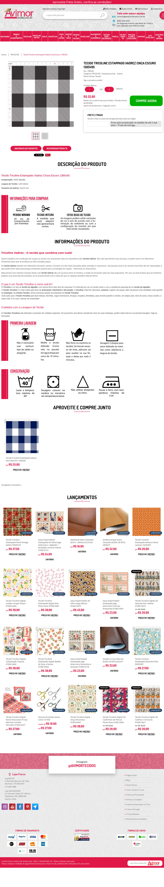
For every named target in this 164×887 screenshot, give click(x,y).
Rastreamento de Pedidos (136, 819)
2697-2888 (10, 787)
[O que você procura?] (102, 15)
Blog (128, 780)
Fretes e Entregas (133, 809)
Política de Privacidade (135, 795)
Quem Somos (131, 785)
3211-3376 (10, 799)
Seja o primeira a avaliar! (93, 80)
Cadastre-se (157, 9)
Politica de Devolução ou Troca (138, 804)
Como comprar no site (135, 790)
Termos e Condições (134, 799)
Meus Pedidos (110, 9)
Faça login (61, 9)
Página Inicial (131, 775)
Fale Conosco (142, 9)
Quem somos (127, 9)
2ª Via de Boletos (132, 814)
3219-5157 (123, 21)
